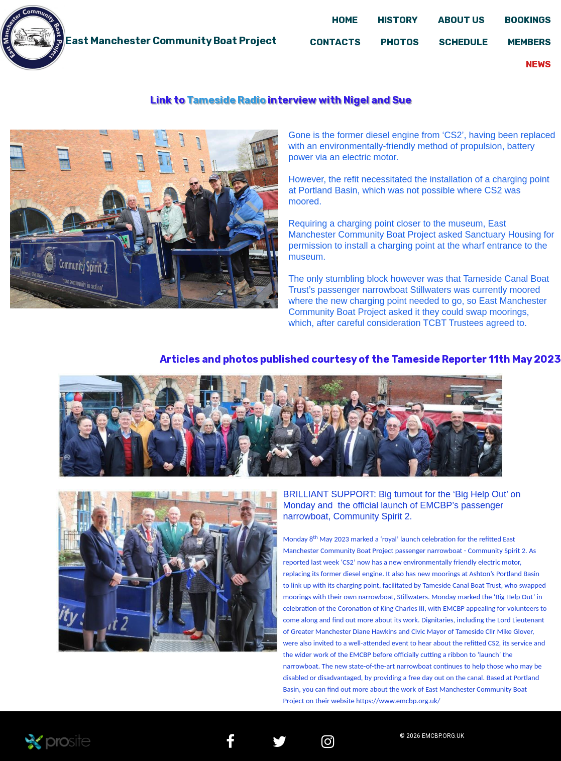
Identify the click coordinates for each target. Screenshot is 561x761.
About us (461, 20)
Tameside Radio (226, 100)
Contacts (335, 42)
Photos (400, 42)
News (538, 64)
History (398, 20)
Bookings (528, 20)
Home (345, 20)
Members (529, 42)
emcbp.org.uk (443, 735)
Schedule (463, 42)
